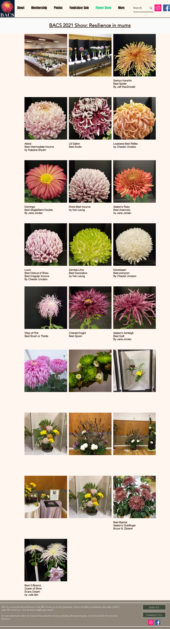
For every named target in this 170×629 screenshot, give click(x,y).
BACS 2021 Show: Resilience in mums (90, 25)
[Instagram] (158, 8)
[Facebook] (166, 8)
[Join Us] (154, 607)
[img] (7, 17)
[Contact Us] (154, 615)
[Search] (137, 8)
